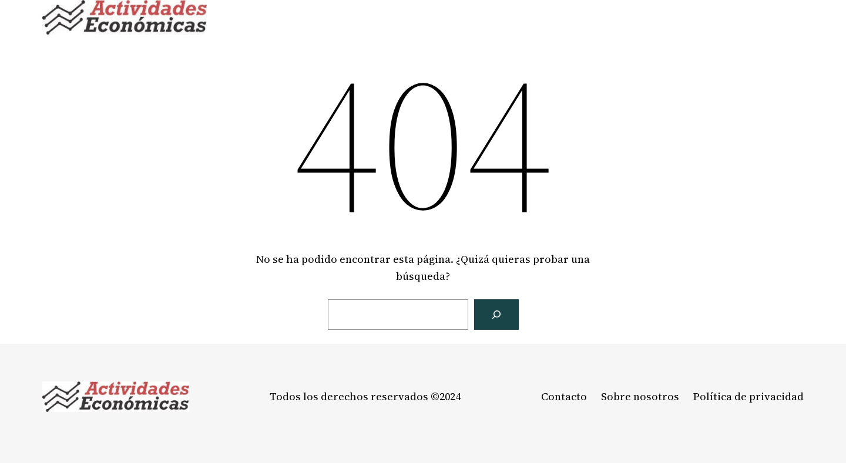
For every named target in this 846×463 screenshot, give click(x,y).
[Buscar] (496, 314)
